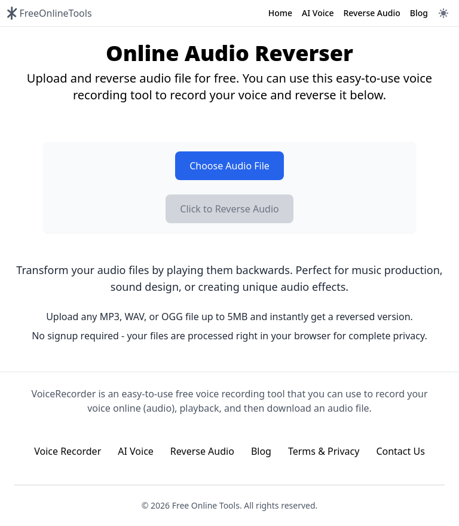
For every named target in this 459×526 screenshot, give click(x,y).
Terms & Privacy (323, 451)
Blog (419, 13)
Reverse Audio (371, 13)
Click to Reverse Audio (229, 208)
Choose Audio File (229, 165)
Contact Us (400, 451)
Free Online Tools (206, 505)
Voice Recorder (67, 451)
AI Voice (317, 13)
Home (280, 13)
